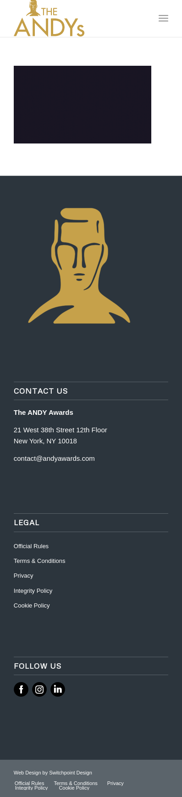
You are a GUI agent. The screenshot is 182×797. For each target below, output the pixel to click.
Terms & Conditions (40, 560)
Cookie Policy (32, 605)
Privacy (23, 575)
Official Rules (31, 546)
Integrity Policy (34, 590)
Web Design (28, 772)
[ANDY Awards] (76, 18)
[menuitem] (163, 18)
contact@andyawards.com (54, 458)
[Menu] (163, 18)
